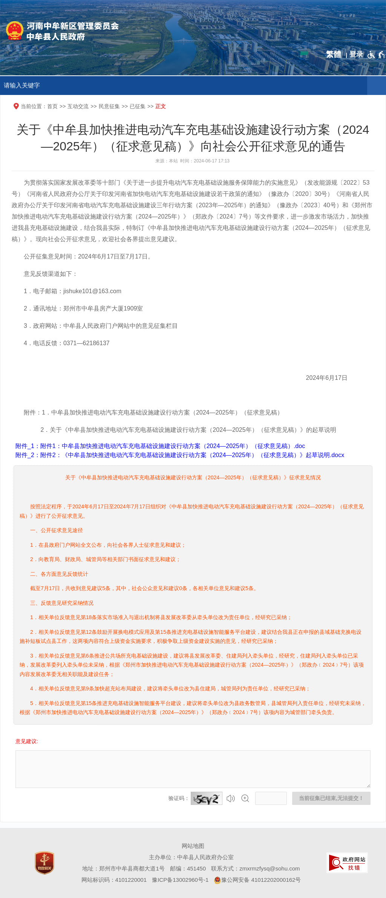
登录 (356, 54)
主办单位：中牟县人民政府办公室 (191, 857)
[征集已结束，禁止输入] (193, 769)
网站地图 (193, 846)
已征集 (138, 106)
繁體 (333, 54)
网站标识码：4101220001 (114, 880)
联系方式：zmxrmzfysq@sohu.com (255, 868)
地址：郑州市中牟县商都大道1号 (123, 868)
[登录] (356, 54)
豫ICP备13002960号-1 (180, 880)
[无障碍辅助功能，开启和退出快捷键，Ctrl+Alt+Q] (376, 54)
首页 (52, 106)
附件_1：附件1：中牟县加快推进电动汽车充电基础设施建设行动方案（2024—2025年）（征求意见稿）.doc (160, 446)
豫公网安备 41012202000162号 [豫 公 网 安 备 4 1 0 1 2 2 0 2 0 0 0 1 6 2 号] (257, 880)
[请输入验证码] (271, 798)
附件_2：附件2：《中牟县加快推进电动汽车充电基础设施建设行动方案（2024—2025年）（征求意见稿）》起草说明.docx (179, 455)
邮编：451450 (188, 868)
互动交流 (78, 106)
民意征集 (109, 106)
